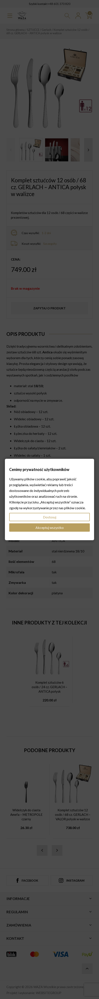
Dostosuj (49, 517)
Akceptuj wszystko (49, 527)
